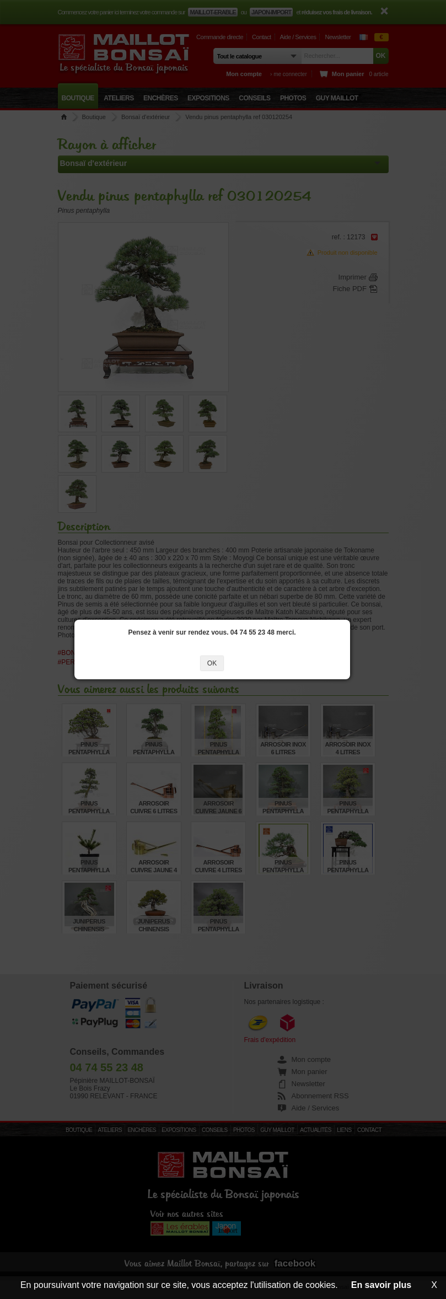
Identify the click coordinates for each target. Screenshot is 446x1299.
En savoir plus (381, 1285)
